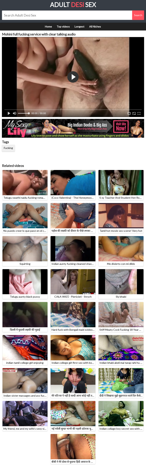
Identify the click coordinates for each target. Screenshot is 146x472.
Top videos (63, 26)
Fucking (8, 147)
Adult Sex (73, 4)
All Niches (95, 26)
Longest (79, 26)
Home (48, 26)
